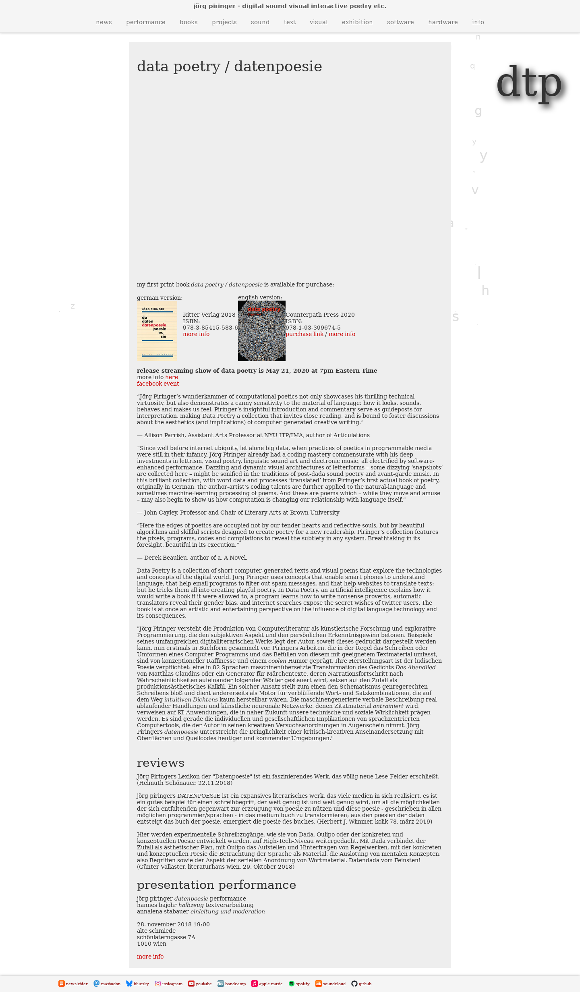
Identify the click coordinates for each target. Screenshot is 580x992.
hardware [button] (443, 22)
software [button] (400, 22)
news (104, 22)
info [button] (478, 22)
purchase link (304, 334)
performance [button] (146, 22)
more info (196, 334)
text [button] (290, 22)
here (171, 377)
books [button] (189, 22)
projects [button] (224, 22)
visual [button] (319, 22)
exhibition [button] (357, 22)
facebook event (158, 383)
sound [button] (260, 22)
